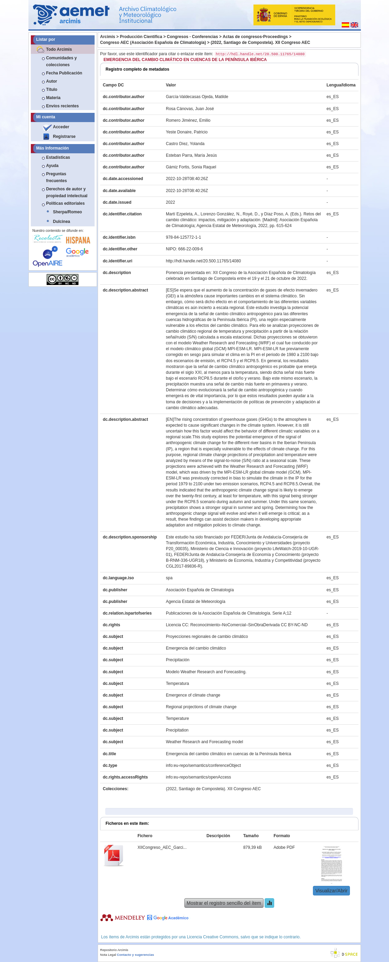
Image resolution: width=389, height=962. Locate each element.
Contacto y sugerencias (135, 955)
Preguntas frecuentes (56, 177)
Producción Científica (141, 36)
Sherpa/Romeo (67, 212)
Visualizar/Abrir (331, 890)
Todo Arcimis (59, 49)
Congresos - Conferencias (192, 36)
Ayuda (52, 165)
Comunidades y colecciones (61, 61)
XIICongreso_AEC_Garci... (161, 847)
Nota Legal (108, 955)
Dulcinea (61, 221)
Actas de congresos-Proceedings (255, 36)
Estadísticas (58, 157)
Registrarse (64, 136)
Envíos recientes (62, 106)
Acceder (61, 126)
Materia (53, 97)
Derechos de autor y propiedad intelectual (67, 192)
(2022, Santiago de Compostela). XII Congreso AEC (260, 42)
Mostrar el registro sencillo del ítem (224, 903)
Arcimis (107, 36)
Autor (51, 81)
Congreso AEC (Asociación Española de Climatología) (153, 42)
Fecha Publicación (64, 73)
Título (52, 89)
